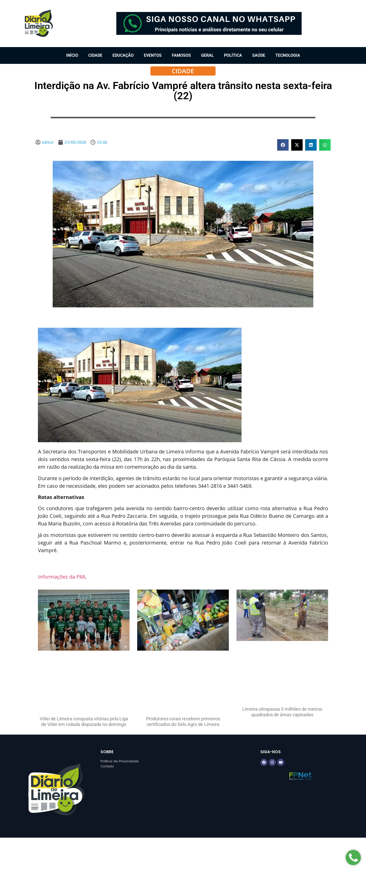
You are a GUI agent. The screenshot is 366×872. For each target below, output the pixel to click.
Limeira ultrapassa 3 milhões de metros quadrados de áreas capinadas (282, 711)
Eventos (153, 55)
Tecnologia (287, 55)
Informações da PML (62, 576)
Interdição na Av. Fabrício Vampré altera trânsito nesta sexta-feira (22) (183, 91)
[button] (283, 145)
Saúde (258, 55)
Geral (207, 55)
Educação (123, 55)
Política (233, 55)
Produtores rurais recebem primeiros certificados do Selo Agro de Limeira (183, 721)
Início (72, 55)
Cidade (95, 55)
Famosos (181, 55)
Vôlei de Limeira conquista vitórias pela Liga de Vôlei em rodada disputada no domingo (84, 721)
